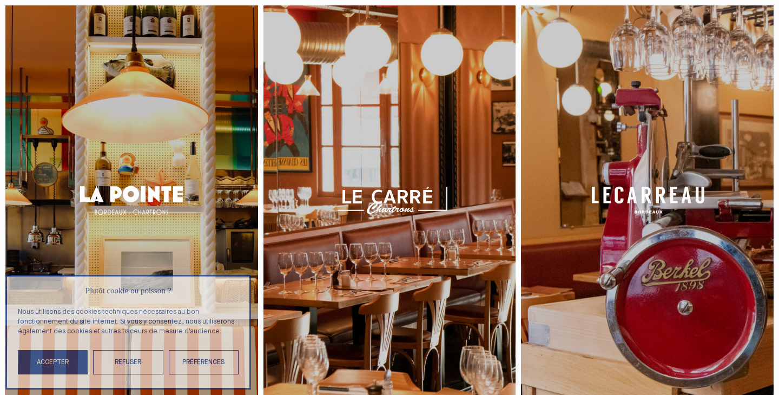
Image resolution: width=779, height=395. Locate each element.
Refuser (128, 362)
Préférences (203, 362)
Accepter (53, 362)
